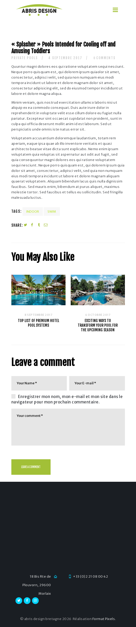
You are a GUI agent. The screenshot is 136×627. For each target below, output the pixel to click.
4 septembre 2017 (65, 58)
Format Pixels (103, 619)
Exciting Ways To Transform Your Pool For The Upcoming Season (98, 325)
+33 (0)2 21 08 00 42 (90, 576)
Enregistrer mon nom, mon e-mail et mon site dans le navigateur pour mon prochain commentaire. (67, 399)
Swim (51, 211)
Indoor (32, 211)
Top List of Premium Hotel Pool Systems (38, 322)
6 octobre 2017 (97, 315)
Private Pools (24, 58)
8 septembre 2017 (38, 315)
